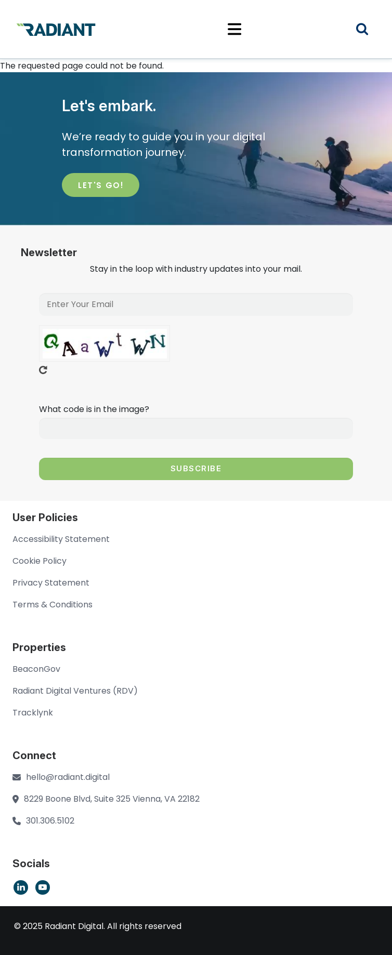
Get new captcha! (43, 370)
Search (368, 30)
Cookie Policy (39, 561)
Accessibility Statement (61, 539)
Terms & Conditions (52, 605)
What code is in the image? (94, 409)
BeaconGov (36, 669)
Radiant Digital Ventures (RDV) (75, 691)
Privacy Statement (50, 583)
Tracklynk (32, 713)
